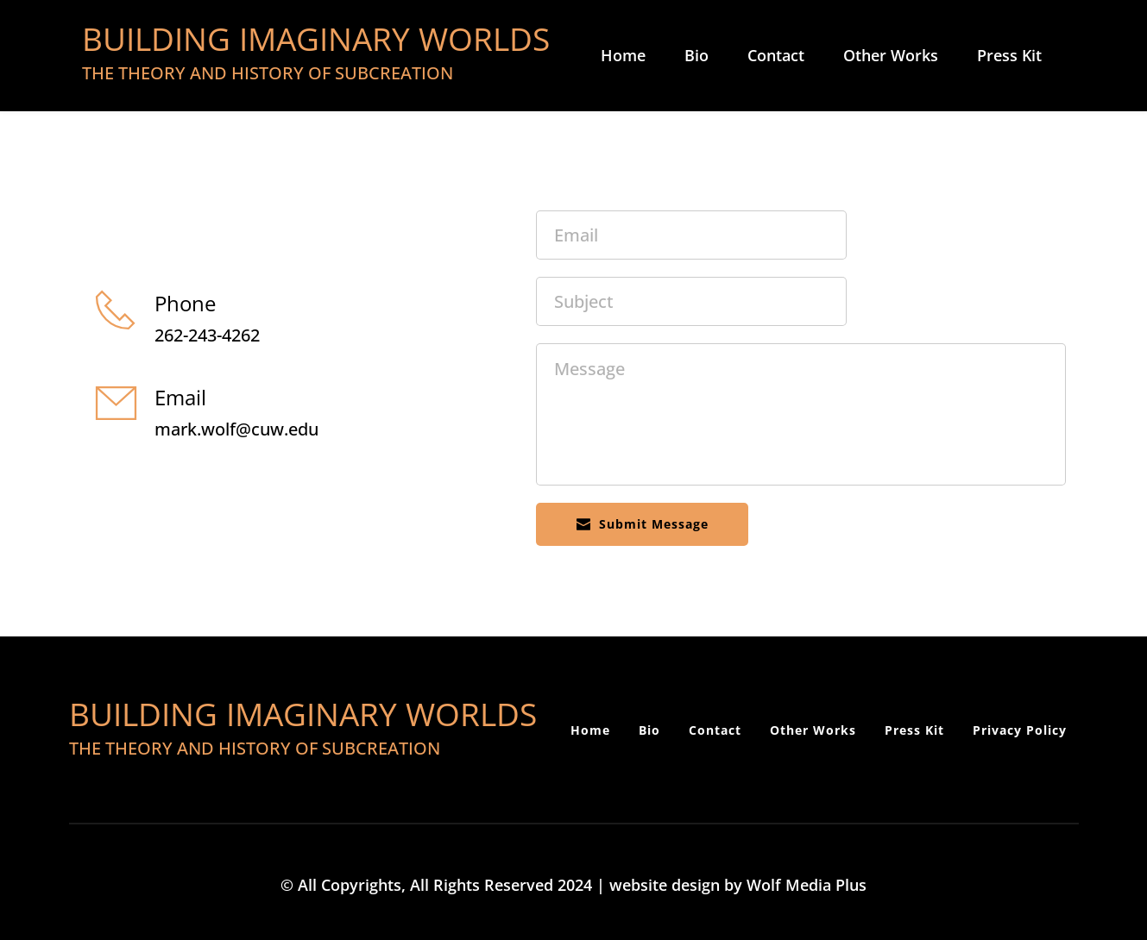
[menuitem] (623, 55)
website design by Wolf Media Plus (738, 884)
